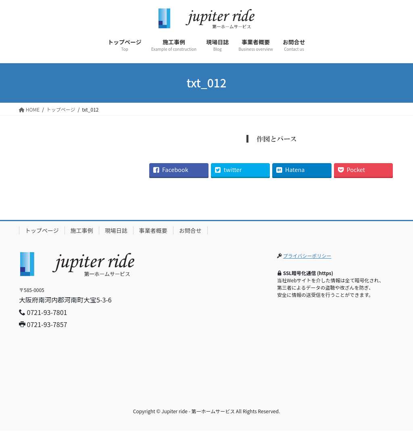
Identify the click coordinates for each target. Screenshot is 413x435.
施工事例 (82, 230)
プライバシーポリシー (307, 255)
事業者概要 (153, 230)
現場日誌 (116, 230)
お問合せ (190, 230)
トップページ (42, 230)
